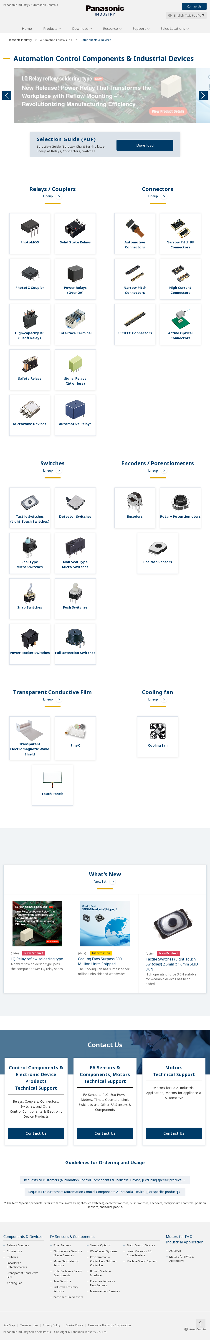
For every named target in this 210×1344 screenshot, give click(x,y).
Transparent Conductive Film (22, 1279)
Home (27, 30)
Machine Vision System (142, 1265)
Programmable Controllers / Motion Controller (103, 1265)
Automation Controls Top (56, 41)
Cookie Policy (74, 1329)
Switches (12, 1261)
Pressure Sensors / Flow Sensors (102, 1287)
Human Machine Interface (100, 1277)
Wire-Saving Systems (103, 1255)
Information (101, 955)
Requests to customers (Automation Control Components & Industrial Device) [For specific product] (103, 1195)
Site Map (9, 1329)
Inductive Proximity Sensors (65, 1293)
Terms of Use (29, 1329)
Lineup (48, 198)
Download (80, 30)
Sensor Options (100, 1249)
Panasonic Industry (19, 41)
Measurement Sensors (105, 1295)
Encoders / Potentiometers (17, 1269)
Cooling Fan (14, 1287)
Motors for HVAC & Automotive (181, 1263)
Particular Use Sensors (68, 1301)
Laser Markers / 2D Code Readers (139, 1257)
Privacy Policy (51, 1329)
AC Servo (175, 1255)
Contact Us (194, 6)
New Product (33, 955)
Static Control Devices (141, 1249)
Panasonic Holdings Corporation (109, 1329)
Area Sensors (62, 1285)
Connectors (14, 1255)
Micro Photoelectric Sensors (66, 1267)
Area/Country (195, 1333)
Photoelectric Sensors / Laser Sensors (67, 1257)
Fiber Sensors (62, 1249)
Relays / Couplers (18, 1249)
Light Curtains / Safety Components (67, 1277)
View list (100, 883)
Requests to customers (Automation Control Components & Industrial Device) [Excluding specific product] (103, 1182)
